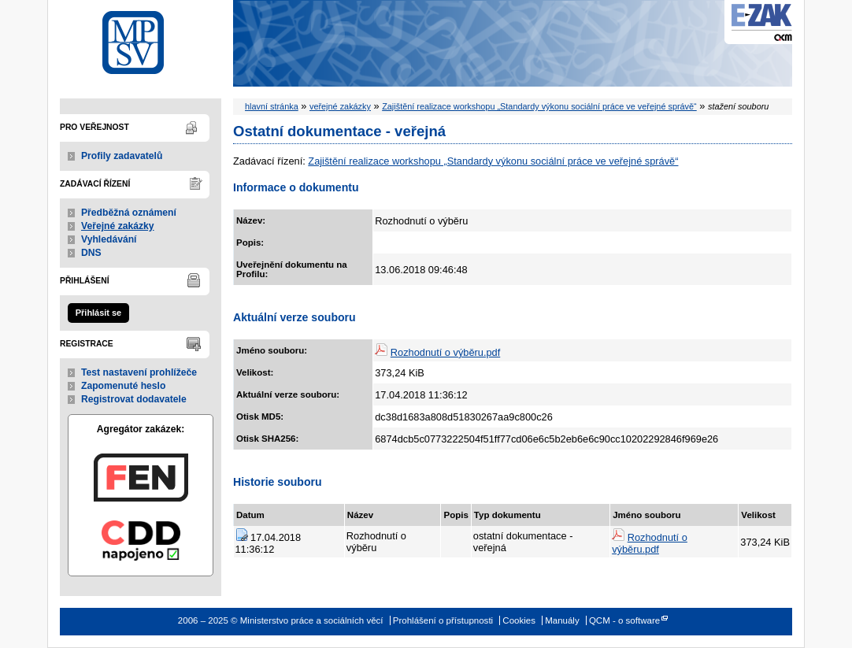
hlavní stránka (271, 106)
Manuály (562, 620)
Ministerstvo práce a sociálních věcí (140, 38)
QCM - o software (624, 620)
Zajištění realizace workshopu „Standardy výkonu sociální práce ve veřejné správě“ (539, 106)
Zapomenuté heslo (123, 385)
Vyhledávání (109, 239)
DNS (91, 252)
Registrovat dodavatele (134, 399)
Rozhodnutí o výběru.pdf (445, 352)
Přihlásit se (98, 312)
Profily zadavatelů (121, 155)
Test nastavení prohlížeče (139, 372)
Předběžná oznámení (128, 212)
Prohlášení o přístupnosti (443, 620)
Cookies (518, 620)
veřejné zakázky (340, 106)
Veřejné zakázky (117, 225)
